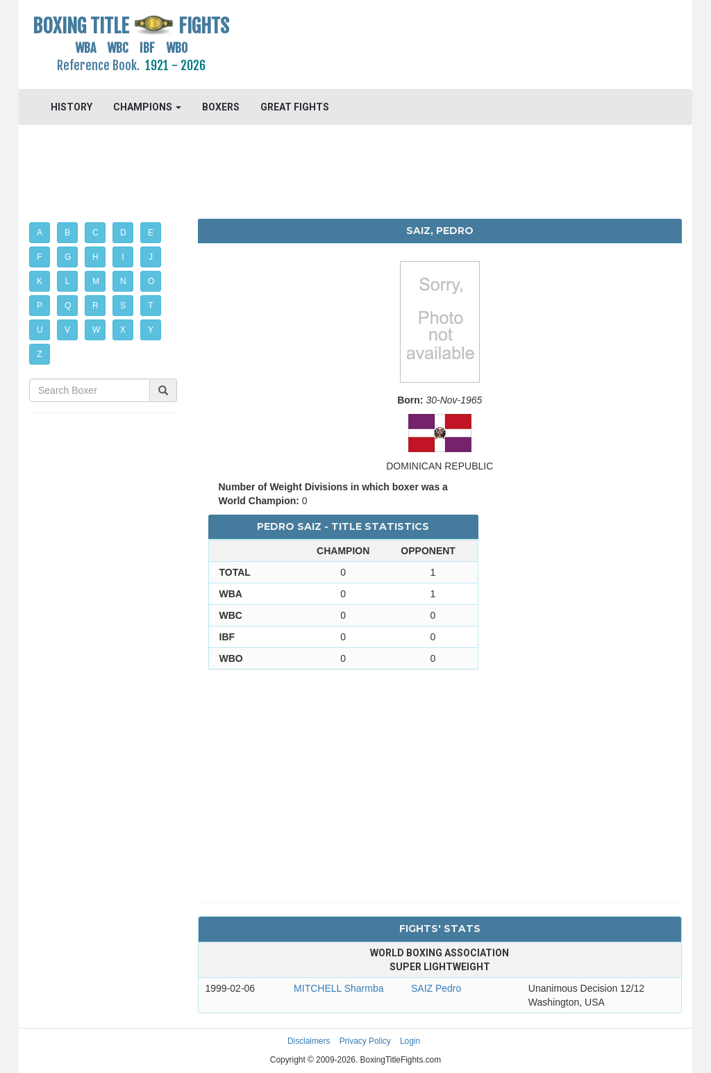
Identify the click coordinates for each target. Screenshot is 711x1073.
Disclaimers (308, 1041)
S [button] (123, 305)
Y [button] (150, 330)
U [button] (40, 330)
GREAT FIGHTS (294, 107)
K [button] (39, 281)
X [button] (123, 330)
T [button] (150, 305)
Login (410, 1041)
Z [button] (39, 354)
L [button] (67, 281)
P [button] (39, 305)
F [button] (39, 257)
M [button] (95, 281)
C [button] (95, 233)
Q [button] (68, 305)
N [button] (123, 281)
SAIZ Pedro (436, 988)
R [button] (95, 305)
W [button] (96, 330)
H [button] (95, 257)
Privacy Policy (365, 1041)
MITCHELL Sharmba (338, 988)
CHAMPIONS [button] (147, 107)
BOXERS (221, 107)
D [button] (123, 233)
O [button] (151, 281)
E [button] (150, 233)
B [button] (67, 233)
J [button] (151, 257)
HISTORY (71, 107)
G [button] (68, 257)
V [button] (67, 330)
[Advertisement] (439, 45)
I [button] (123, 257)
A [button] (39, 233)
